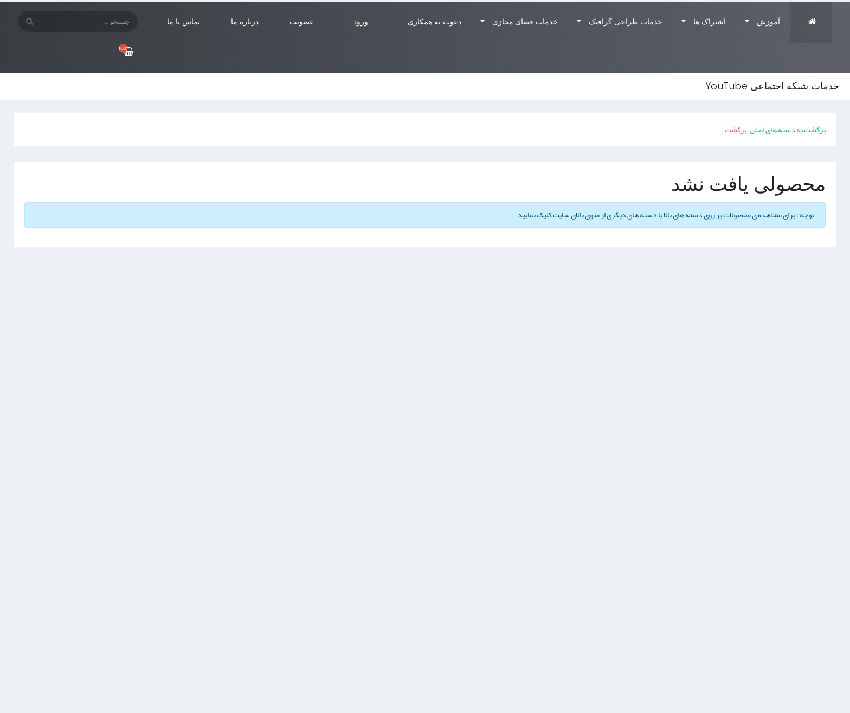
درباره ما (245, 21)
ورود (361, 21)
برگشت (735, 129)
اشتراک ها (709, 21)
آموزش (768, 21)
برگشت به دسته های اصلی (788, 129)
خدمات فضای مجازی (525, 21)
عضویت (302, 21)
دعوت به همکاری (434, 21)
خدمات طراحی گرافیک (625, 21)
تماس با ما (183, 21)
